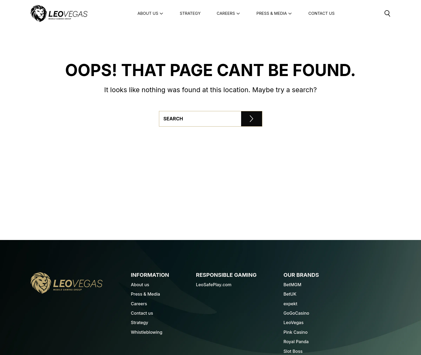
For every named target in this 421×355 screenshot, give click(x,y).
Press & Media (274, 13)
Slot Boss (293, 351)
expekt (290, 303)
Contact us (142, 313)
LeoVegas (294, 322)
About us (150, 13)
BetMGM (293, 284)
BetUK (290, 294)
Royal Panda (296, 341)
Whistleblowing (146, 332)
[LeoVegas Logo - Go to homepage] (67, 283)
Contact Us (321, 13)
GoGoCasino (296, 313)
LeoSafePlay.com (213, 284)
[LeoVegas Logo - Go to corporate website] (59, 13)
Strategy (190, 13)
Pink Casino (296, 332)
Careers (228, 13)
